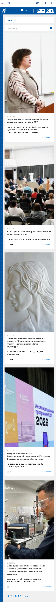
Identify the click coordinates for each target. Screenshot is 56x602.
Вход (3, 3)
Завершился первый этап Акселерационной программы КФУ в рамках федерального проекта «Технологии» (28, 456)
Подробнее (46, 137)
